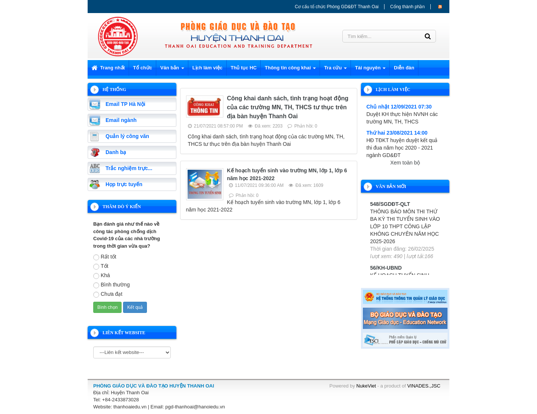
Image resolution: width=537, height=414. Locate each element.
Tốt (100, 266)
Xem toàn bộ (405, 163)
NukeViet (366, 386)
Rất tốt (104, 257)
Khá (101, 275)
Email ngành (121, 120)
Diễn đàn (404, 67)
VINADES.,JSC (423, 386)
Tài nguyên (370, 70)
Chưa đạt (107, 294)
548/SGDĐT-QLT (390, 204)
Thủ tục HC (244, 67)
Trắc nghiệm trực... (129, 168)
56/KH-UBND (386, 268)
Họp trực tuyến (124, 184)
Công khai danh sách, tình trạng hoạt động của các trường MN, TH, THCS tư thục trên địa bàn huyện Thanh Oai (288, 107)
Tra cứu (335, 70)
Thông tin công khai (290, 70)
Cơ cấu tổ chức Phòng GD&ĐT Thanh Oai (337, 6)
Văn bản (172, 70)
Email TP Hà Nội (125, 104)
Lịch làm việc (207, 67)
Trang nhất (108, 68)
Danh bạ (116, 152)
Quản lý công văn (127, 136)
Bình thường (111, 285)
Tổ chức (142, 67)
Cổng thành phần (407, 6)
